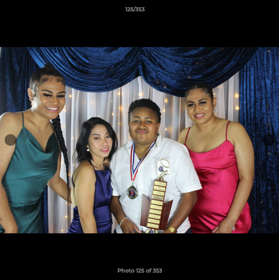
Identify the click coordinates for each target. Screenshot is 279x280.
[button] (251, 11)
